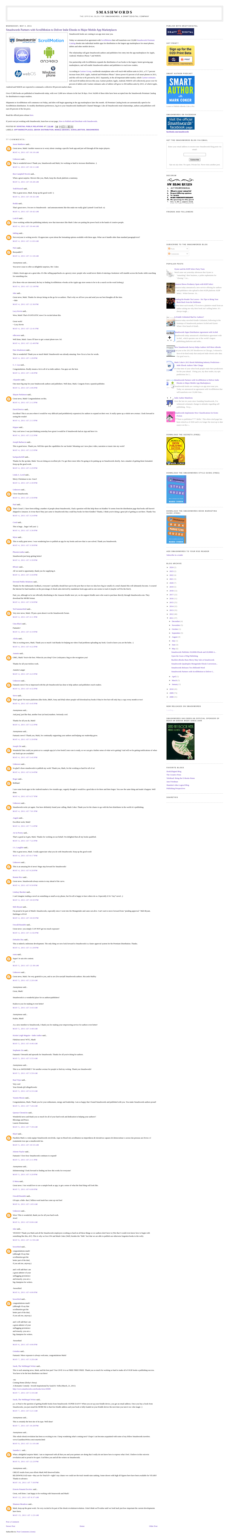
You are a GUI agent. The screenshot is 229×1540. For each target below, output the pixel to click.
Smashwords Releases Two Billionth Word (188, 668)
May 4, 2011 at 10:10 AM (26, 152)
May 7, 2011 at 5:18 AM (25, 1393)
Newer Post (10, 1526)
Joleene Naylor (19, 1152)
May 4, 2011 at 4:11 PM (25, 617)
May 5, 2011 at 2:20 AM (25, 980)
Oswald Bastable (19, 925)
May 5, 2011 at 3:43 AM (25, 1008)
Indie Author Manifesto (183, 398)
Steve (15, 695)
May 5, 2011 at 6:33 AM (25, 1091)
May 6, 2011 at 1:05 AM (25, 1204)
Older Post (153, 1526)
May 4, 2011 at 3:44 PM (25, 575)
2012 (171, 614)
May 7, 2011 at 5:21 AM (25, 1411)
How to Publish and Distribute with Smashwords (78, 121)
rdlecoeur (16, 335)
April (174, 676)
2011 (171, 618)
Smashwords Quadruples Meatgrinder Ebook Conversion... (194, 664)
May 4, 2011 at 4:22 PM (25, 647)
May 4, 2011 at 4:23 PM (25, 674)
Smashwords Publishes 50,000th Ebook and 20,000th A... (193, 652)
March (174, 680)
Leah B (15, 218)
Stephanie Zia (18, 1050)
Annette (16, 653)
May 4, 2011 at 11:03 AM (26, 241)
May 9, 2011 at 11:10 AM (26, 1443)
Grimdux (16, 1351)
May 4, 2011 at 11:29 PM (25, 948)
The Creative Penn (173, 775)
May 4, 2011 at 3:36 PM (25, 530)
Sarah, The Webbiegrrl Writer (24, 1366)
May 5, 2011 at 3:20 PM (25, 1174)
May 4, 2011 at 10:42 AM (26, 211)
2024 (171, 567)
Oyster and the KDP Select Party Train (189, 269)
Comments (173, 254)
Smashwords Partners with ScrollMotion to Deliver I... (192, 671)
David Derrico (18, 409)
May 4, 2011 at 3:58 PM (25, 602)
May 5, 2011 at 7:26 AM (25, 1106)
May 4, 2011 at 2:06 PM (25, 388)
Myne (15, 537)
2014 (171, 606)
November (176, 625)
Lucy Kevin (17, 311)
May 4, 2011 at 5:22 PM (25, 725)
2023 (171, 571)
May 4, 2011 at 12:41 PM (26, 328)
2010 (171, 689)
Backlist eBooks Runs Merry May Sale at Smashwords (192, 660)
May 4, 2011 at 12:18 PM (26, 286)
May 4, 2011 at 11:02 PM (25, 933)
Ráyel (15, 1134)
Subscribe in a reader (174, 555)
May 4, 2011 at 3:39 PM (25, 560)
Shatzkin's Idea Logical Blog (177, 785)
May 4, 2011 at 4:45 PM (25, 703)
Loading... (170, 710)
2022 (171, 575)
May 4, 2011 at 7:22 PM (25, 841)
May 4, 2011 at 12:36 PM (26, 304)
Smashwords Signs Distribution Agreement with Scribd (196, 332)
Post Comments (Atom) (26, 1532)
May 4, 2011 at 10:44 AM (26, 226)
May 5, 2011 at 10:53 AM (26, 1145)
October (175, 629)
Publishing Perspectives (175, 788)
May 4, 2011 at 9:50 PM (25, 885)
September (176, 633)
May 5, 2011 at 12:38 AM (26, 965)
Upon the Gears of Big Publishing (184, 656)
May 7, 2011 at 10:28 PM (26, 1426)
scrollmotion (78, 130)
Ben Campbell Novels (21, 174)
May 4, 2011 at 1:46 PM (25, 373)
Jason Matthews (19, 144)
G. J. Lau (16, 365)
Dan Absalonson (19, 350)
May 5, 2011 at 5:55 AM (25, 1058)
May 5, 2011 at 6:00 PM (25, 1189)
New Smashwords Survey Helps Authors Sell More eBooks (197, 347)
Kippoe (15, 427)
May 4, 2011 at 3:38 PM (25, 545)
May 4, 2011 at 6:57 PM (25, 796)
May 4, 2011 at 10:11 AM (26, 167)
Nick (15, 248)
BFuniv (16, 567)
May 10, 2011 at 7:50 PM (26, 1482)
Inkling (15, 233)
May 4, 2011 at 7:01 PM (25, 811)
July (174, 641)
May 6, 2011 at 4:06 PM (25, 1292)
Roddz (15, 203)
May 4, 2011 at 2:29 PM (25, 468)
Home (82, 1526)
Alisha (15, 638)
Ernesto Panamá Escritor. (22, 1489)
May (174, 648)
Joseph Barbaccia (19, 442)
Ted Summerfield (19, 609)
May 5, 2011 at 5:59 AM (25, 1073)
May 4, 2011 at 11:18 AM (26, 256)
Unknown (16, 159)
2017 (171, 594)
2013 (171, 610)
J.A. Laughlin (18, 847)
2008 (171, 697)
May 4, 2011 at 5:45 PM (25, 757)
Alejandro (17, 380)
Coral (15, 522)
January (175, 684)
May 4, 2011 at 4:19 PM (25, 632)
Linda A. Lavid (19, 475)
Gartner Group (85, 71)
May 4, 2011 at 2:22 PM (25, 435)
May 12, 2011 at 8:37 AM (26, 1497)
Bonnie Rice (18, 877)
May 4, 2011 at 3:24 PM (25, 515)
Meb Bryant (17, 907)
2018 (171, 591)
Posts (171, 249)
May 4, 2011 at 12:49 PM (26, 343)
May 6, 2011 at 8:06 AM (25, 1222)
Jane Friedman (172, 781)
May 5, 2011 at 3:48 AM (25, 1029)
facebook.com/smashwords (177, 132)
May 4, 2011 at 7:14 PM (25, 826)
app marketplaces (23, 130)
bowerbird (17, 1247)
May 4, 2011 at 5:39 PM (25, 739)
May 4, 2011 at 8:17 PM (25, 855)
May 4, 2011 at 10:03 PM (26, 900)
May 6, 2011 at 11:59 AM (26, 1240)
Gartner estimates (148, 77)
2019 (171, 587)
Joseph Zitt (17, 746)
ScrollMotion (106, 40)
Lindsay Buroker (19, 892)
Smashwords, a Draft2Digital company (127, 16)
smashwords (92, 130)
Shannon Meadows (20, 1504)
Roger (15, 779)
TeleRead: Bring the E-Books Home (180, 778)
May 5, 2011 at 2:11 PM (25, 1160)
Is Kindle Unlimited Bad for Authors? (189, 317)
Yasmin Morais (19, 1098)
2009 (171, 693)
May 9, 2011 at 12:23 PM (26, 1461)
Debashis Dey (18, 939)
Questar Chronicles (20, 1113)
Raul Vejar (17, 1080)
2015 (171, 602)
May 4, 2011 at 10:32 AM (26, 197)
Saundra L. (17, 1450)
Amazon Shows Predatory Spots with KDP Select (193, 284)
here (31, 115)
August (175, 637)
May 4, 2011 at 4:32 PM (25, 689)
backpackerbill (18, 457)
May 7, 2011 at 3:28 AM (25, 1359)
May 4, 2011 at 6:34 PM (25, 772)
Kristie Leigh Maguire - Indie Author (27, 1035)
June (174, 645)
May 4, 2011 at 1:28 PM (25, 358)
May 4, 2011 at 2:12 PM (25, 402)
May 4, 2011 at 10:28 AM (26, 182)
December (176, 621)
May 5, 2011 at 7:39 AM (25, 1127)
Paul (14, 504)
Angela (15, 818)
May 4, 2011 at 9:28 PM (25, 870)
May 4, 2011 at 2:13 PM (25, 420)
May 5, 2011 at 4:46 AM (25, 1043)
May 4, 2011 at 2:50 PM (25, 498)
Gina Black (17, 624)
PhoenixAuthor (19, 552)
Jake (14, 293)
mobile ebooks (62, 130)
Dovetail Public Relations (23, 582)
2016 (171, 598)
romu (15, 954)
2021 (171, 579)
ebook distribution (44, 130)
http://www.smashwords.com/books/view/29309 (32, 1389)
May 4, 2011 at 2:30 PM (25, 483)
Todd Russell (18, 188)
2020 (171, 583)
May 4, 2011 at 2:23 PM (25, 450)
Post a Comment (12, 1522)
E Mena (16, 1181)
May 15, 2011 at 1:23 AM (26, 1515)
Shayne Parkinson (20, 394)
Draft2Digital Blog (173, 771)
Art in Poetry (18, 833)
